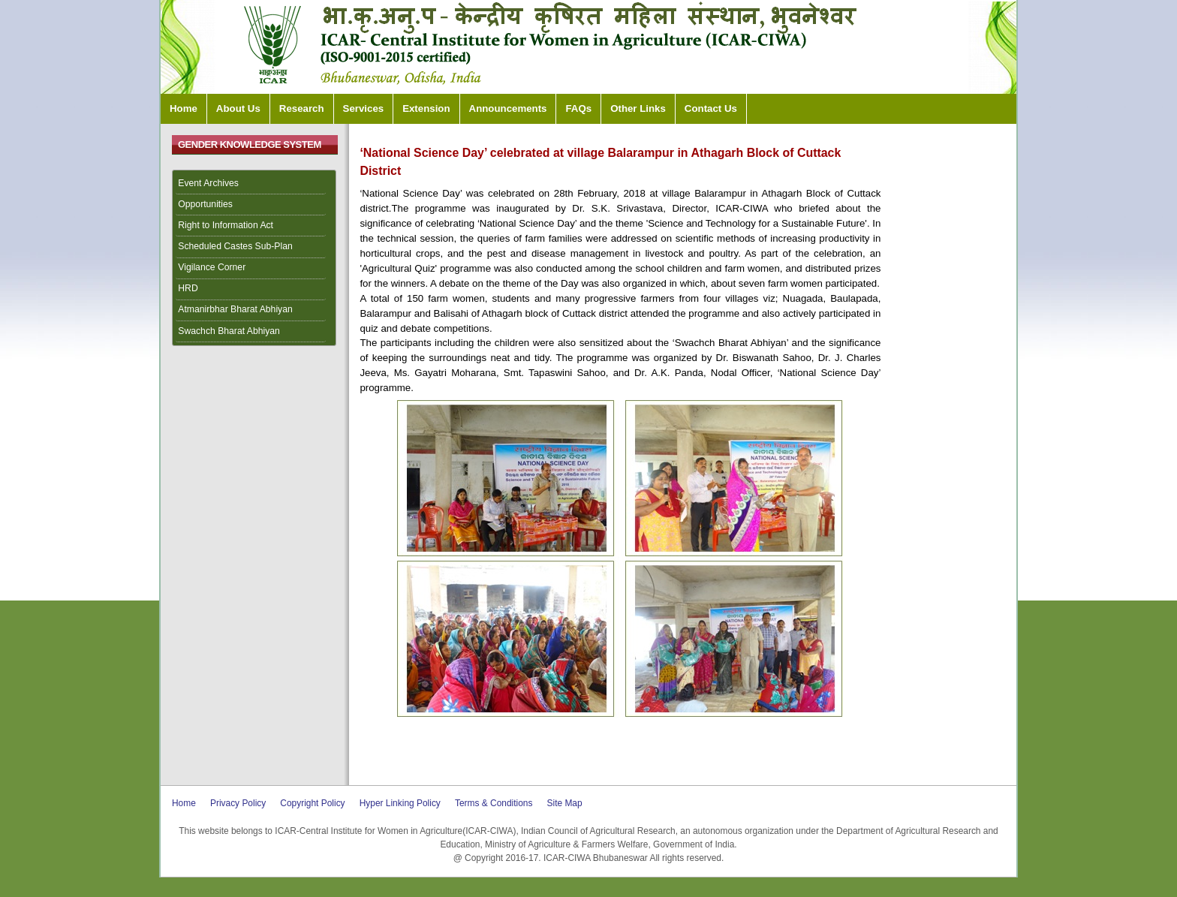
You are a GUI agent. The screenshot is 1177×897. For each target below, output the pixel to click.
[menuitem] (254, 183)
